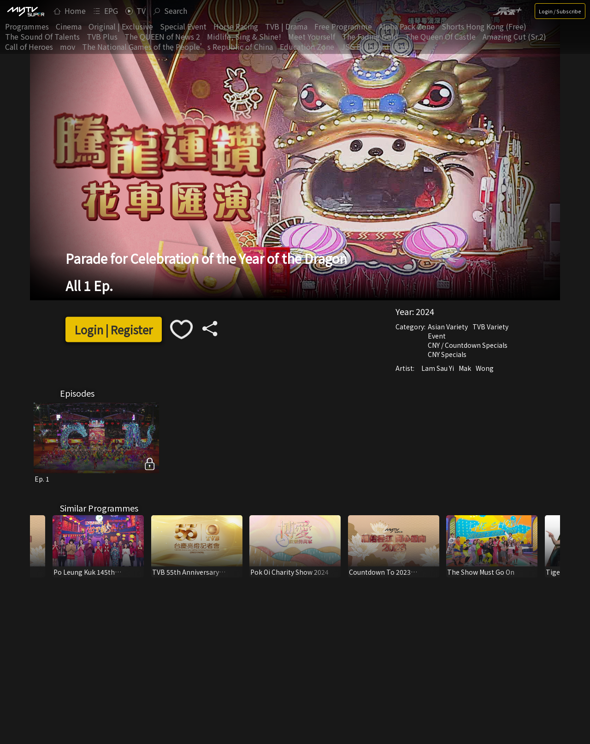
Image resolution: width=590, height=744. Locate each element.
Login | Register (114, 329)
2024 (425, 311)
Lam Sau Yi (437, 368)
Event (437, 335)
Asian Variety (448, 326)
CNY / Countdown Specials (467, 345)
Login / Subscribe (560, 11)
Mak (465, 368)
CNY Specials (447, 354)
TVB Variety (490, 326)
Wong (485, 368)
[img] (25, 11)
